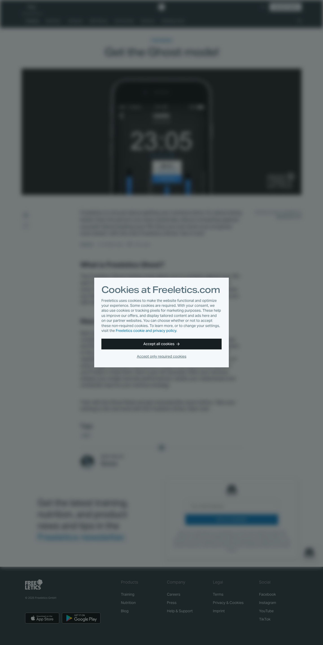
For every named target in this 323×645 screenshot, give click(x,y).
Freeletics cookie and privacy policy (146, 330)
